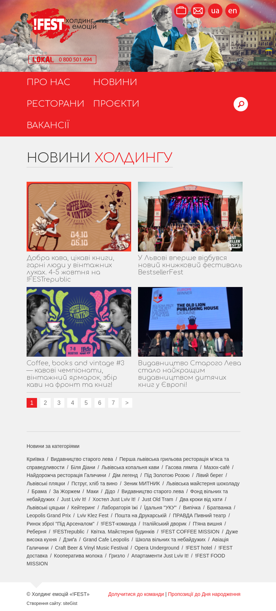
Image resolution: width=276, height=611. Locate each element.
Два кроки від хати (201, 499)
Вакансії (48, 125)
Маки (93, 491)
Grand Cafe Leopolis (106, 539)
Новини (115, 82)
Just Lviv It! (73, 499)
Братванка (219, 507)
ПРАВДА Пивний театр (199, 515)
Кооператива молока (78, 556)
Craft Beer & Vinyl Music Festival (91, 548)
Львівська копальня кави (130, 467)
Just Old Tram (157, 499)
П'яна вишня (207, 524)
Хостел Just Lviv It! (114, 499)
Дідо (110, 491)
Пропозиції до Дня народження (204, 594)
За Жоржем (66, 491)
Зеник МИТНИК (142, 483)
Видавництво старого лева (82, 459)
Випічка (192, 507)
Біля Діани (83, 467)
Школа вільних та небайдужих (170, 539)
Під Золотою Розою (166, 475)
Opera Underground (156, 548)
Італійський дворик (165, 524)
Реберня (36, 531)
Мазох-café (216, 467)
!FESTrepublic (68, 531)
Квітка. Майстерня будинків (123, 531)
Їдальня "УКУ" (160, 507)
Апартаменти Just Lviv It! (160, 556)
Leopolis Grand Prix (49, 515)
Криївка (35, 459)
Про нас (48, 82)
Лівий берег (209, 475)
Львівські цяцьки (46, 507)
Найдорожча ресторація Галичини (66, 475)
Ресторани (55, 104)
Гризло (117, 556)
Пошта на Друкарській (140, 515)
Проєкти (116, 104)
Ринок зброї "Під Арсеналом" (61, 524)
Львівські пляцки (46, 483)
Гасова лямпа (182, 467)
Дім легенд (125, 475)
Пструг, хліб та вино (95, 483)
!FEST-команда (118, 524)
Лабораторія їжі (119, 507)
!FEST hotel (198, 548)
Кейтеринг (83, 507)
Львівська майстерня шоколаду (203, 483)
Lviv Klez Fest (93, 515)
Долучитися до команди (136, 594)
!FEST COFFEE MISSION (190, 531)
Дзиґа (70, 539)
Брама (39, 491)
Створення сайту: (44, 603)
